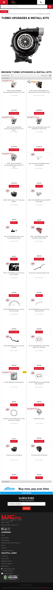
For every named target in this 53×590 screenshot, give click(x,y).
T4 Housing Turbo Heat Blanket (14, 455)
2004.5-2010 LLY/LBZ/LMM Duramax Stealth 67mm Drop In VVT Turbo (14, 165)
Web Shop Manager (46, 587)
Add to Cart (39, 186)
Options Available (14, 149)
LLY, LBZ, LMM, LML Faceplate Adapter (14, 382)
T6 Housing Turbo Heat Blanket (39, 455)
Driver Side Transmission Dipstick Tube (39, 273)
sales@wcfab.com (8, 573)
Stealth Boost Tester (39, 418)
